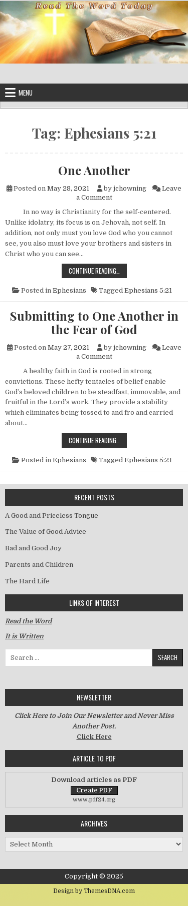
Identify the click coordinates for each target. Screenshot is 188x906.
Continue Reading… (98, 270)
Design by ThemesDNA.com (94, 890)
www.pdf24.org (94, 799)
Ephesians (69, 290)
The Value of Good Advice (45, 531)
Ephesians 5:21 (148, 290)
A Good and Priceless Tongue (51, 515)
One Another (94, 170)
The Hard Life (27, 581)
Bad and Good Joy (33, 548)
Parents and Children (39, 564)
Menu (26, 93)
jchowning (129, 188)
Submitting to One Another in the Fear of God (94, 322)
